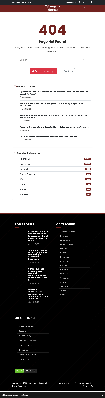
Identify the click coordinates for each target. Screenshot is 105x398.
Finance (63, 248)
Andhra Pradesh (67, 232)
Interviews (65, 261)
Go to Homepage (43, 71)
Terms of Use (83, 383)
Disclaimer (23, 350)
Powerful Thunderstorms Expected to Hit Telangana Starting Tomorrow (55, 127)
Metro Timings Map (27, 355)
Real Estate (65, 273)
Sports (63, 282)
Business (64, 236)
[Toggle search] (85, 8)
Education (65, 240)
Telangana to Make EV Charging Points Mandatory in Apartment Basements (52, 104)
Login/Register (70, 2)
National (64, 269)
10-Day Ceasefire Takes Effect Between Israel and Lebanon (48, 136)
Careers (22, 331)
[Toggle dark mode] (90, 8)
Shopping (64, 278)
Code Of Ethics (25, 345)
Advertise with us (26, 326)
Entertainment (66, 244)
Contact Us (24, 359)
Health (63, 253)
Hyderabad (65, 257)
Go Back (67, 71)
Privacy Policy (25, 336)
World (63, 295)
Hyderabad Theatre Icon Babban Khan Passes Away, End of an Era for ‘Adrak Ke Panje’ (54, 92)
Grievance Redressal (28, 340)
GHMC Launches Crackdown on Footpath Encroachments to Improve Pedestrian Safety (53, 116)
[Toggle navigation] (15, 8)
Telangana (65, 286)
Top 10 (63, 290)
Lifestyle (64, 265)
